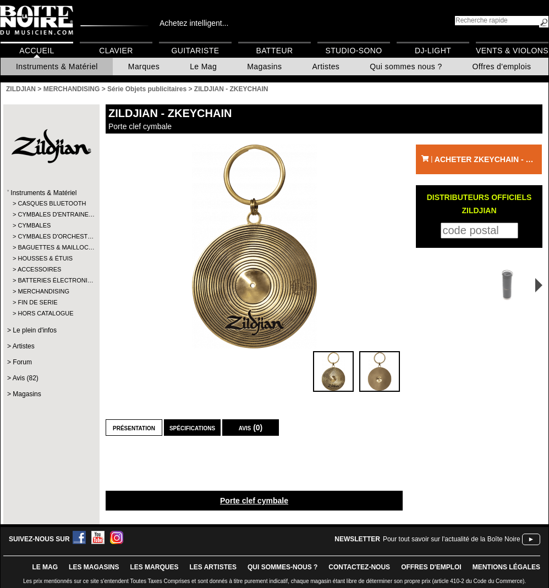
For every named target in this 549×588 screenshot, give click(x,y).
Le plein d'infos (35, 330)
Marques (144, 66)
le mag (45, 567)
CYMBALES (34, 225)
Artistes (325, 66)
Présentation (134, 427)
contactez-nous (359, 567)
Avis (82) (26, 378)
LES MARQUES (154, 567)
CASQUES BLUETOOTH (51, 203)
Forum (22, 362)
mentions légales (506, 567)
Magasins (264, 66)
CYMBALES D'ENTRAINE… (51, 214)
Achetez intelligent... (194, 23)
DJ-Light (433, 50)
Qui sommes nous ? (406, 66)
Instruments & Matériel (57, 66)
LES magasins (94, 567)
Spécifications (192, 427)
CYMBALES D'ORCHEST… (51, 236)
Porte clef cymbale (254, 500)
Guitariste (195, 50)
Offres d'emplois (502, 66)
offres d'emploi (431, 567)
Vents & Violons (512, 50)
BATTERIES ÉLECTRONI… (51, 280)
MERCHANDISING (43, 291)
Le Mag (203, 66)
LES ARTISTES (213, 567)
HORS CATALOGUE (45, 313)
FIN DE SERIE (37, 302)
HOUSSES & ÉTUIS (45, 258)
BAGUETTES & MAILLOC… (51, 247)
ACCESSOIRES (39, 269)
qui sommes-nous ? (282, 567)
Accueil (36, 50)
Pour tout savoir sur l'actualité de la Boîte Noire (451, 539)
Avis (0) (251, 427)
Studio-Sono (353, 50)
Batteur (274, 50)
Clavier (116, 50)
